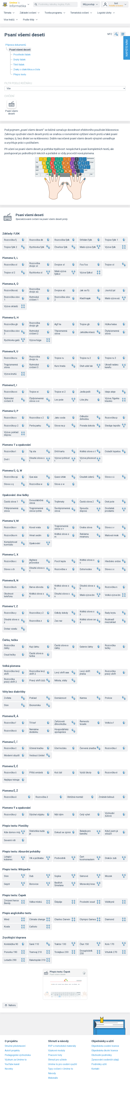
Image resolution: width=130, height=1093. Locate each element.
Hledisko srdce (115, 561)
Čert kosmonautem (90, 858)
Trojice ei (39, 392)
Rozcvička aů (14, 290)
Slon (14, 705)
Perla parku (39, 425)
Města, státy (65, 680)
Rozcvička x (65, 569)
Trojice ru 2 (90, 358)
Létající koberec (14, 858)
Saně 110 (39, 944)
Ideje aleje (115, 392)
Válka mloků (39, 902)
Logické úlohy (104, 12)
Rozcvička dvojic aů (39, 290)
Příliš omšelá (39, 772)
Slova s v (115, 527)
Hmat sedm (39, 535)
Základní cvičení (28, 12)
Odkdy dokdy (65, 613)
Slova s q (14, 484)
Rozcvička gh (14, 324)
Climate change (39, 919)
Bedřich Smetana (65, 884)
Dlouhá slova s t (39, 459)
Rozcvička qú (14, 477)
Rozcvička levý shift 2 (39, 672)
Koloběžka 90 (14, 944)
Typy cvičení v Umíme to (60, 1069)
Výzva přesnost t (90, 459)
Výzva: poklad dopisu (14, 433)
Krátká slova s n (39, 595)
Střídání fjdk (90, 240)
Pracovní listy (55, 1055)
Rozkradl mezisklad (115, 621)
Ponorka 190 (14, 952)
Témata (7, 12)
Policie (115, 698)
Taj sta (39, 451)
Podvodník (65, 858)
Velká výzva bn (115, 595)
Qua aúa (39, 477)
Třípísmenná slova (65, 332)
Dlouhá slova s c (39, 569)
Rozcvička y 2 (39, 613)
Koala (14, 926)
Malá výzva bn (90, 595)
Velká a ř (115, 722)
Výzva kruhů (14, 374)
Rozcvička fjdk (65, 240)
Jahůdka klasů (90, 332)
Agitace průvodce (39, 561)
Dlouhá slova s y (14, 621)
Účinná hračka (39, 748)
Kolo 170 (115, 944)
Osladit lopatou (115, 451)
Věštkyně (115, 902)
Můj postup (89, 4)
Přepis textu (19, 74)
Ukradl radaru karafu (115, 366)
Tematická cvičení (79, 12)
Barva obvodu (39, 587)
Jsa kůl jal (115, 290)
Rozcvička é (115, 772)
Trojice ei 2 (65, 392)
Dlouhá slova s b (90, 587)
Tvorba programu (53, 12)
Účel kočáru (65, 748)
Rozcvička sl (14, 264)
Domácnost (65, 698)
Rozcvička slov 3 (14, 332)
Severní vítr (14, 840)
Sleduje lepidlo (115, 425)
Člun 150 (90, 944)
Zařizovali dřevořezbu (65, 722)
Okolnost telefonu (14, 595)
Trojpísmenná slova (14, 366)
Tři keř (39, 722)
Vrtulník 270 (115, 952)
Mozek (115, 876)
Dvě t (14, 459)
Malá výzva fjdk (90, 247)
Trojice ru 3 (115, 358)
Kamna (90, 698)
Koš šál (65, 772)
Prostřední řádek (22, 54)
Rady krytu (115, 613)
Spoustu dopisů (90, 509)
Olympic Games (90, 919)
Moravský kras (90, 884)
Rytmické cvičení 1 (39, 298)
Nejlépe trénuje (14, 780)
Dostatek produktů (115, 509)
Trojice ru (65, 358)
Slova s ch (14, 569)
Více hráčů (9, 19)
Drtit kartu (65, 451)
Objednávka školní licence (104, 1050)
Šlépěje (65, 902)
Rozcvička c (14, 561)
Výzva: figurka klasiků (115, 399)
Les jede (65, 400)
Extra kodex (90, 569)
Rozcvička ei (14, 392)
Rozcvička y (14, 613)
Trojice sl (115, 264)
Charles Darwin (65, 919)
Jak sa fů (90, 290)
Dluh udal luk (90, 366)
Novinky (9, 1069)
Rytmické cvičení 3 (39, 366)
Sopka (65, 876)
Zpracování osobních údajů (105, 1059)
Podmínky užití (99, 1064)
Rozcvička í (115, 748)
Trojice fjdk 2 (14, 247)
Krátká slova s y (90, 613)
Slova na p (65, 425)
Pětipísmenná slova (14, 509)
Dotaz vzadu (14, 629)
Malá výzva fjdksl (65, 272)
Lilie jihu (90, 400)
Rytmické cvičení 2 (39, 332)
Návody (52, 1073)
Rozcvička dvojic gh (39, 324)
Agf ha (65, 324)
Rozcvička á (14, 730)
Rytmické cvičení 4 (14, 399)
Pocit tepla (65, 561)
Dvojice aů (65, 290)
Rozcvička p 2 (14, 425)
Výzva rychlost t (65, 459)
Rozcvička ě (17, 797)
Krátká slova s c (90, 561)
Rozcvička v (14, 527)
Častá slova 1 (14, 501)
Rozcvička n (115, 587)
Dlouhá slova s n (65, 595)
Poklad (39, 698)
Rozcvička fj (14, 240)
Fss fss (90, 264)
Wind (14, 919)
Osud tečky (14, 654)
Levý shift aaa (65, 672)
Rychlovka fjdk (39, 247)
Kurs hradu (65, 366)
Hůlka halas (115, 324)
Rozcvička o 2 (39, 417)
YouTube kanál (12, 1064)
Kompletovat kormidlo (14, 543)
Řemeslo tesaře (90, 722)
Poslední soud (90, 902)
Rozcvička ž (49, 797)
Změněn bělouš (112, 797)
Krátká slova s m (65, 535)
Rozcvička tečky (115, 646)
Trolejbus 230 (65, 952)
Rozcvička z (39, 621)
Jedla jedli (90, 392)
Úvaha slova (90, 527)
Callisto (39, 926)
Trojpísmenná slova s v (65, 527)
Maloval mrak (115, 535)
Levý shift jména (90, 672)
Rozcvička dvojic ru (39, 358)
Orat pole (115, 501)
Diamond (115, 919)
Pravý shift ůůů (39, 680)
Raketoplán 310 (39, 960)
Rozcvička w (39, 484)
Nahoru (10, 1005)
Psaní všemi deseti (11, 107)
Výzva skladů (14, 306)
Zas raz (65, 621)
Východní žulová (115, 814)
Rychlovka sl (39, 272)
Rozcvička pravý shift (115, 672)
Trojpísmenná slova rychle (39, 509)
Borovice (39, 884)
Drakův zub (115, 858)
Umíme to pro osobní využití (62, 1064)
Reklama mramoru (90, 535)
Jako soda (65, 417)
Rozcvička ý (14, 814)
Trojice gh (90, 324)
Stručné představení (15, 1046)
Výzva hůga (39, 340)
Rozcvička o (14, 417)
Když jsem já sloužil (115, 832)
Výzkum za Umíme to (16, 1059)
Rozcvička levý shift (14, 672)
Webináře (53, 1078)
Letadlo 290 (14, 960)
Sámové (90, 876)
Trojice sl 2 (14, 272)
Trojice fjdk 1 (115, 240)
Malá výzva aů (115, 298)
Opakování (39, 543)
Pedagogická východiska (18, 1055)
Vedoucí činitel (39, 755)
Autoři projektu (12, 1050)
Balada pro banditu (90, 832)
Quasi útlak (65, 477)
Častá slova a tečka (39, 654)
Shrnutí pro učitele (57, 1059)
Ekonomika (39, 705)
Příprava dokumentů (15, 44)
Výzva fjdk (115, 247)
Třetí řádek (18, 64)
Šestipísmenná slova (65, 509)
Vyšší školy (90, 772)
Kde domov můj (14, 832)
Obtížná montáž (81, 797)
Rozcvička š (14, 772)
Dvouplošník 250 (90, 952)
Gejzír (14, 884)
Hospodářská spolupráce (65, 730)
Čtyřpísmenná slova (115, 332)
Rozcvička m (14, 535)
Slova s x (115, 569)
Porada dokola (90, 425)
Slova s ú (115, 477)
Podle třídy (28, 19)
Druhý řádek (19, 59)
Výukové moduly (56, 1050)
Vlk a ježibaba (39, 858)
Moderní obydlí (14, 755)
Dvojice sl (65, 264)
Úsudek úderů (90, 477)
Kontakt (95, 1069)
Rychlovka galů (14, 340)
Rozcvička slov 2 (65, 298)
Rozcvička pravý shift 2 (14, 680)
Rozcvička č (14, 748)
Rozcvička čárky (14, 646)
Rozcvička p (115, 417)
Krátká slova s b (65, 587)
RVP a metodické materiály (62, 1046)
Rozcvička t (14, 451)
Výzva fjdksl (90, 272)
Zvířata (14, 698)
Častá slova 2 (90, 501)
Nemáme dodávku (39, 730)
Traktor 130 (65, 944)
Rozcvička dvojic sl (39, 264)
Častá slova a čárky (65, 646)
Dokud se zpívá (65, 832)
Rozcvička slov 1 (14, 298)
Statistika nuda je (39, 832)
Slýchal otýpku (39, 814)
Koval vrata (39, 527)
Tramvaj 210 (39, 952)
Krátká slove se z (90, 621)
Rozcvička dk (39, 240)
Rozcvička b (14, 587)
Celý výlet (90, 814)
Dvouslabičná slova (39, 501)
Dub (39, 876)
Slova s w (65, 484)
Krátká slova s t (90, 451)
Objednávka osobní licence (105, 1046)
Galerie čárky (90, 646)
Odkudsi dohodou (90, 417)
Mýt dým (65, 814)
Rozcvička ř (14, 722)
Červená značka (90, 748)
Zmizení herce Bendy (14, 902)
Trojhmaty (65, 501)
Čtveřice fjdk (65, 247)
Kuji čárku (39, 646)
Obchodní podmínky (101, 1055)
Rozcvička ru (14, 358)
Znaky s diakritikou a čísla (26, 69)
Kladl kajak (90, 298)
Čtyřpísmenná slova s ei (39, 399)
